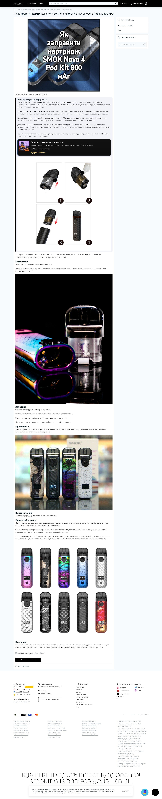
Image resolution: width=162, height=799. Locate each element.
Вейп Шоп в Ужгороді (55, 723)
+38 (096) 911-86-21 (22, 692)
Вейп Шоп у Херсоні (88, 721)
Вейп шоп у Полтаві (54, 735)
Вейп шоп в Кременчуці (21, 732)
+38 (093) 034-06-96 (23, 694)
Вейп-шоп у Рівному (89, 732)
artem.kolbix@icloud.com (134, 744)
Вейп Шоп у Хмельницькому (91, 723)
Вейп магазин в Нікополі (22, 721)
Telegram (139, 687)
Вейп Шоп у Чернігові (89, 730)
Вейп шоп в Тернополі (55, 721)
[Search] (116, 3)
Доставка (79, 689)
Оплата (78, 692)
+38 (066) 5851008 (134, 741)
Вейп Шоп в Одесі (19, 737)
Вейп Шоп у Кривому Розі (56, 728)
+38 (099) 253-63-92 (23, 689)
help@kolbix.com (44, 693)
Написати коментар (28, 660)
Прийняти (125, 791)
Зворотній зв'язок (81, 694)
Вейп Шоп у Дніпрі (54, 726)
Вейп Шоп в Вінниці (20, 726)
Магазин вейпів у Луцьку (90, 735)
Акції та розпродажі (125, 25)
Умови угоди (80, 687)
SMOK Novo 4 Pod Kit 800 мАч (46, 255)
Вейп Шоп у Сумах (54, 737)
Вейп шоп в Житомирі (21, 728)
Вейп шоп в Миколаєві (21, 735)
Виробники (79, 702)
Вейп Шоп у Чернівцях (89, 728)
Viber (138, 690)
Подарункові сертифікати (84, 704)
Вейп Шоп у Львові (54, 732)
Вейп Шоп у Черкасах (89, 726)
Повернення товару (82, 697)
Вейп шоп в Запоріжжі (21, 730)
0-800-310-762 (19, 687)
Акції (77, 707)
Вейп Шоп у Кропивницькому (57, 730)
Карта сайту (79, 699)
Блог (18, 9)
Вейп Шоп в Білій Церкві (22, 723)
